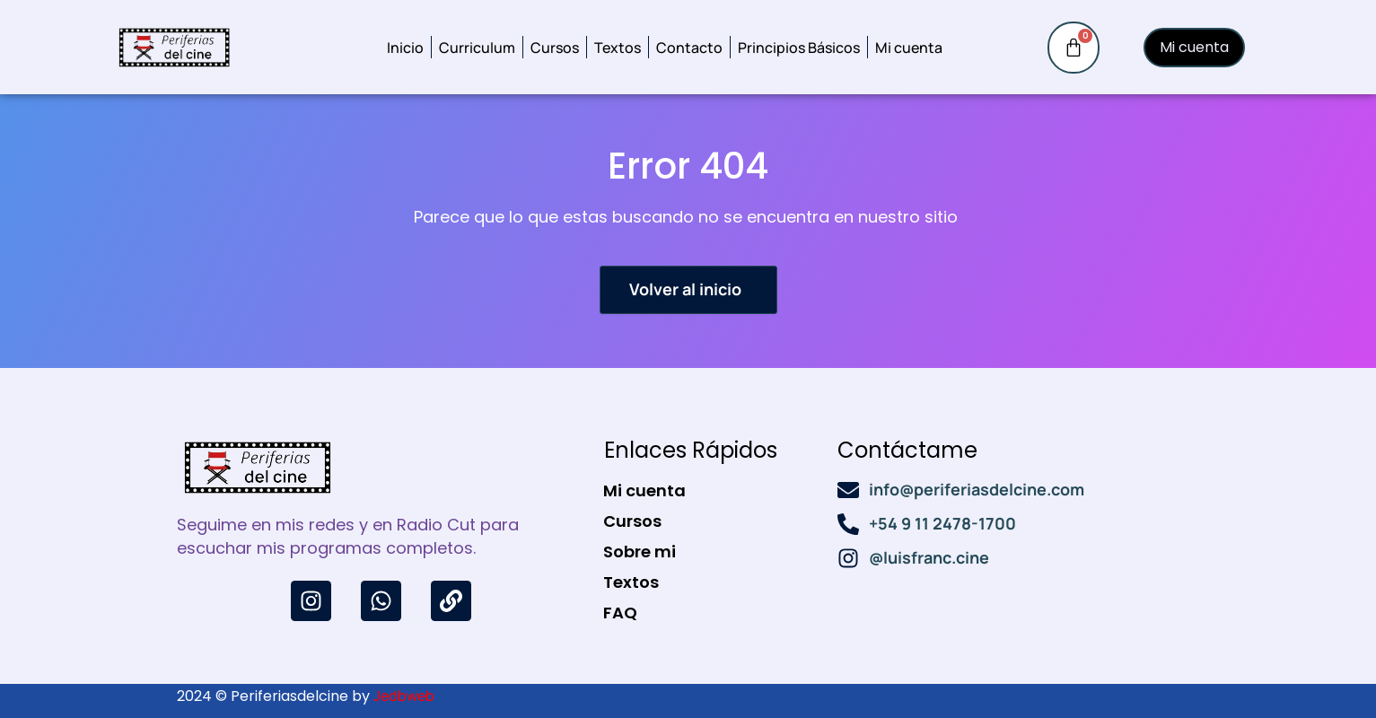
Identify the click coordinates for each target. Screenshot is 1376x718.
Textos (617, 47)
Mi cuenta (908, 47)
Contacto (689, 47)
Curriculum (477, 47)
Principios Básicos (799, 47)
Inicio (405, 47)
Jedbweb (403, 695)
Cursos (554, 47)
